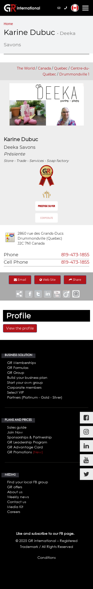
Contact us (16, 502)
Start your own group (25, 382)
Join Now (15, 432)
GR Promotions (25, 452)
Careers (13, 512)
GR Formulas (17, 367)
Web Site (47, 280)
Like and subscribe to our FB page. (45, 533)
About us (14, 492)
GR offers (14, 487)
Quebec (60, 68)
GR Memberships (21, 362)
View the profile (20, 328)
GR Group (15, 372)
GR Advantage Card (25, 447)
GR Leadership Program (27, 442)
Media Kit (15, 507)
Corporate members (24, 387)
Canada (44, 68)
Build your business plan (27, 377)
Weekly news (18, 497)
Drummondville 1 (74, 74)
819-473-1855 (75, 254)
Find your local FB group (27, 482)
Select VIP (15, 392)
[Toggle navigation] (85, 8)
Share (75, 280)
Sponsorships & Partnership (29, 437)
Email (20, 280)
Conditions (46, 557)
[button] (75, 8)
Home (8, 24)
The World (26, 68)
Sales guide (17, 427)
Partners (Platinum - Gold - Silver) (34, 397)
